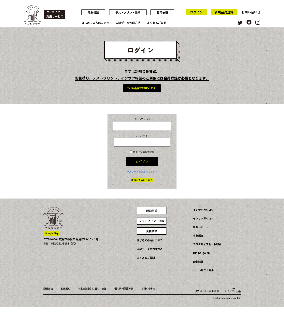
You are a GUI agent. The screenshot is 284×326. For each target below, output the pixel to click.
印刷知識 (198, 261)
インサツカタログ (203, 210)
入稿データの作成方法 (150, 249)
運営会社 (48, 288)
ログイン (196, 12)
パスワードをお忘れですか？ (142, 171)
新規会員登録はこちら (142, 88)
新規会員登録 (224, 12)
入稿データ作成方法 (128, 23)
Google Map (52, 233)
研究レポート (200, 227)
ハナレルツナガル (203, 270)
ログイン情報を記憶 (142, 152)
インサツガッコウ (203, 218)
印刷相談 (93, 12)
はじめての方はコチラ (95, 23)
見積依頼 (162, 12)
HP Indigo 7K (201, 253)
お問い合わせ (250, 12)
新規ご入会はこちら (142, 180)
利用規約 (65, 288)
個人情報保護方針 (123, 288)
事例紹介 (198, 235)
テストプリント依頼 (127, 12)
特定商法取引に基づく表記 (92, 288)
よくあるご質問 (156, 23)
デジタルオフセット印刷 (207, 244)
